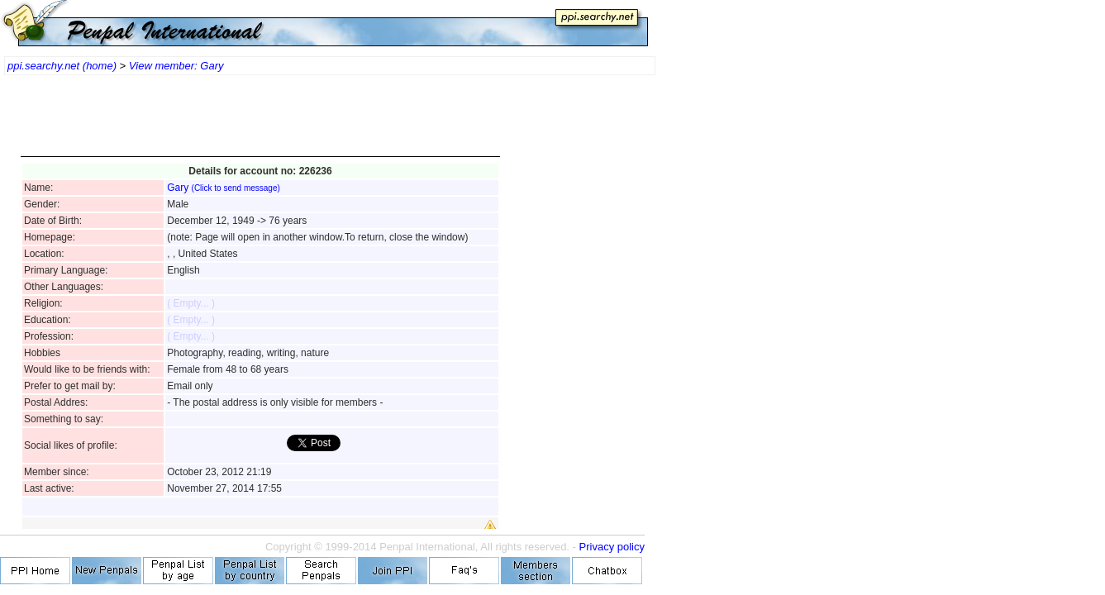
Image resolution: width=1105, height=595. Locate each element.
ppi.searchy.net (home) (62, 66)
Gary (223, 187)
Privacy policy (612, 546)
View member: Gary (176, 66)
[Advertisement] (260, 124)
